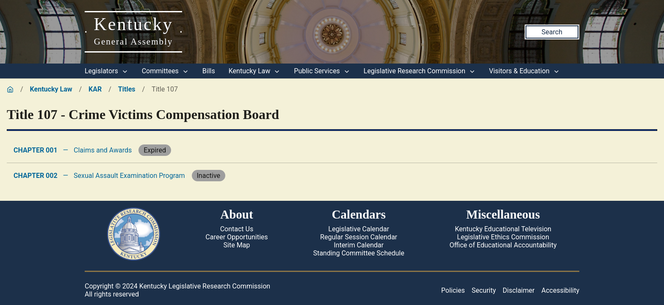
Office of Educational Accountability (503, 245)
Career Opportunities (236, 237)
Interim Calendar (359, 245)
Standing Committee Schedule (358, 253)
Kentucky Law (255, 71)
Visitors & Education (524, 71)
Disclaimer (518, 290)
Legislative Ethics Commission (503, 237)
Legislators (106, 71)
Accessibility (560, 290)
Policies (453, 290)
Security (484, 290)
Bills (208, 71)
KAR (95, 89)
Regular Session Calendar (358, 237)
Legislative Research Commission (420, 71)
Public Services (322, 71)
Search (552, 32)
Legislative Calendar (358, 229)
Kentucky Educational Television (503, 229)
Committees (165, 71)
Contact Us (237, 229)
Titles (127, 89)
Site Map (237, 245)
